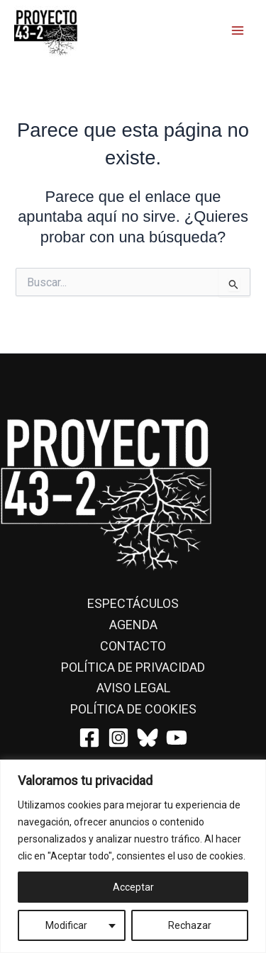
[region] (133, 856)
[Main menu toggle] (237, 30)
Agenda (133, 624)
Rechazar (189, 925)
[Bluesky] (147, 737)
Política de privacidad (133, 667)
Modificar (66, 925)
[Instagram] (118, 737)
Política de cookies (133, 708)
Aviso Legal (133, 687)
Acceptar (133, 887)
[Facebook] (89, 737)
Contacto (133, 645)
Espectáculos (133, 603)
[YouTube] (176, 737)
